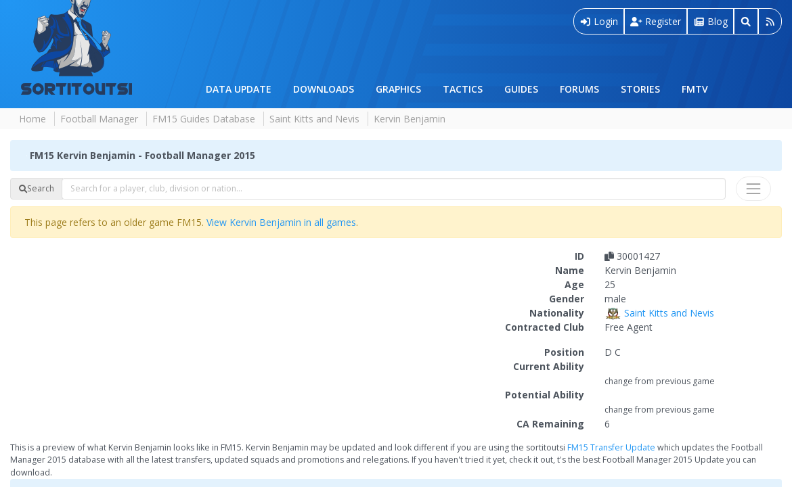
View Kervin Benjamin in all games (281, 222)
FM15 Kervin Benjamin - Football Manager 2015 (142, 155)
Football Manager (99, 118)
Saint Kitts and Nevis (314, 118)
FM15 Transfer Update (611, 447)
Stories (640, 89)
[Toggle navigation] (753, 189)
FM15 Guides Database (203, 118)
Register (655, 21)
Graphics (398, 89)
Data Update (238, 89)
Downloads (323, 89)
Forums (579, 89)
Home (32, 118)
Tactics (463, 89)
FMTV (695, 89)
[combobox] (394, 189)
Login (599, 21)
